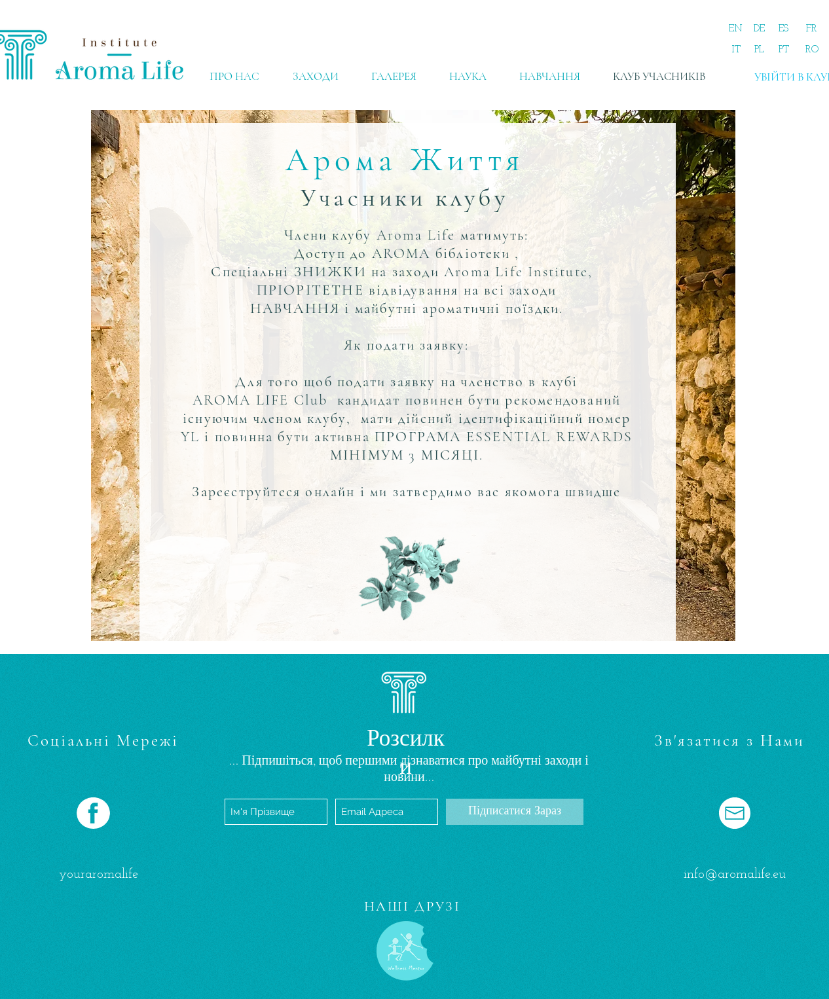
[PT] (783, 50)
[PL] (759, 50)
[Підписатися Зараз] (514, 812)
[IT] (736, 50)
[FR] (812, 29)
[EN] (736, 29)
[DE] (759, 29)
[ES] (783, 29)
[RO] (812, 50)
